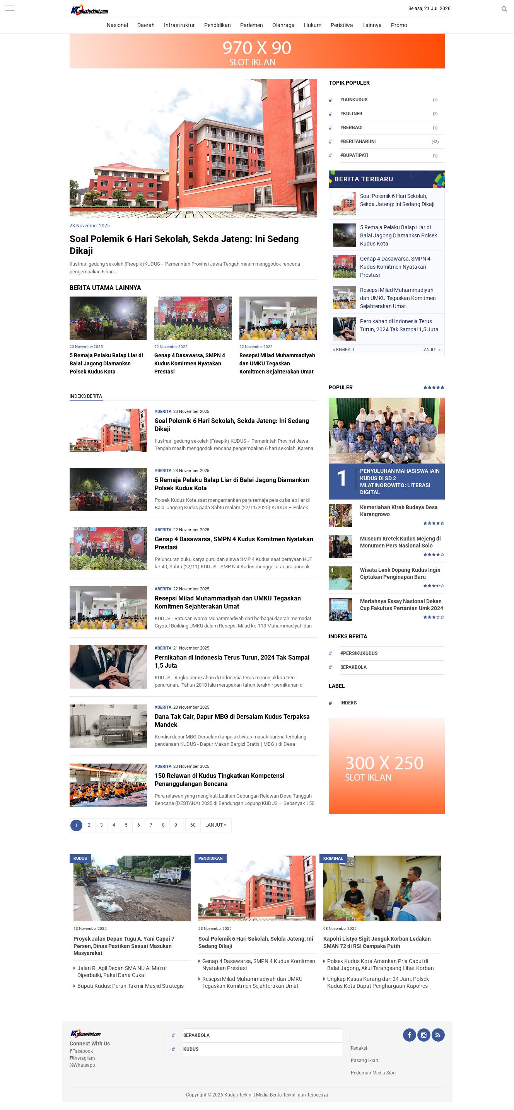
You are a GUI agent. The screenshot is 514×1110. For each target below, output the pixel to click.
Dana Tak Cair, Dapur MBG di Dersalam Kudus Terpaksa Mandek (232, 720)
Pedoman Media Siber (374, 1073)
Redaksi (359, 1048)
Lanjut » (431, 349)
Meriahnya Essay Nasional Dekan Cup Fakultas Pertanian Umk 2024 (401, 604)
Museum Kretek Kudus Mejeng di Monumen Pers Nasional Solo (400, 542)
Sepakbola (353, 667)
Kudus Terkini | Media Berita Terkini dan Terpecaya (276, 1095)
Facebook (81, 1051)
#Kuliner (351, 113)
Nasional (117, 25)
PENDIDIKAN (210, 858)
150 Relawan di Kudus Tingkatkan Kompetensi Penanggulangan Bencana (219, 780)
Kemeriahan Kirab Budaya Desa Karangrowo (399, 510)
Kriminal (333, 858)
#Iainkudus (353, 99)
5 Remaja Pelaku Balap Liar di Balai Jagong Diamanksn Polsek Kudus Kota (106, 363)
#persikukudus (358, 653)
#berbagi (351, 127)
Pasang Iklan (364, 1060)
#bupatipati (354, 155)
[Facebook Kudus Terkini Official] (409, 1035)
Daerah (146, 25)
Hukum (312, 25)
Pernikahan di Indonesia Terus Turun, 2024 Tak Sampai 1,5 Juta (399, 325)
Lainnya (372, 25)
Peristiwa (342, 25)
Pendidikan (217, 25)
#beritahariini (358, 141)
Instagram (82, 1058)
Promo (399, 25)
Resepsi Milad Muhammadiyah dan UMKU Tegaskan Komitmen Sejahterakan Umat (277, 363)
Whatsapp (82, 1065)
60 (193, 825)
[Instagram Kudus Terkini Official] (423, 1035)
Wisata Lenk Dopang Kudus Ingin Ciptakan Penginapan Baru (400, 573)
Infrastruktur (179, 25)
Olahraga (283, 25)
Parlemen (251, 25)
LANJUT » (215, 825)
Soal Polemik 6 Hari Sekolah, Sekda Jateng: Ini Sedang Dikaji (397, 200)
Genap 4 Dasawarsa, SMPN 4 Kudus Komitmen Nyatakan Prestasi (189, 363)
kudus (80, 858)
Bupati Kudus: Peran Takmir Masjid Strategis (130, 986)
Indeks (348, 703)
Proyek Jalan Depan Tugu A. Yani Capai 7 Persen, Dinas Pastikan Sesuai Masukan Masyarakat (123, 946)
